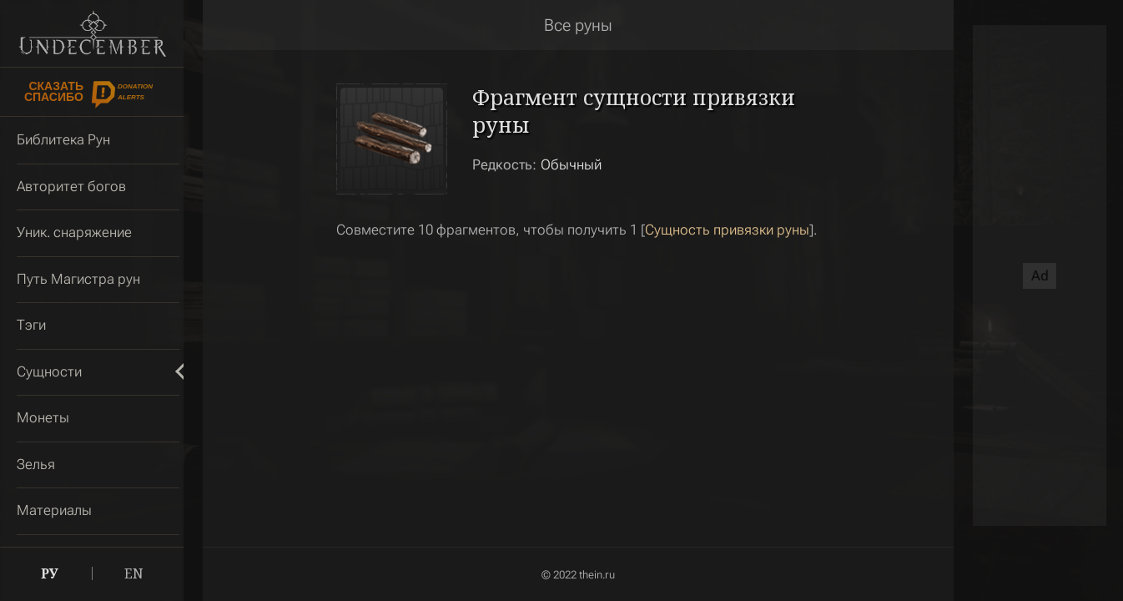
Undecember (92, 33)
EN (134, 573)
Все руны (578, 25)
